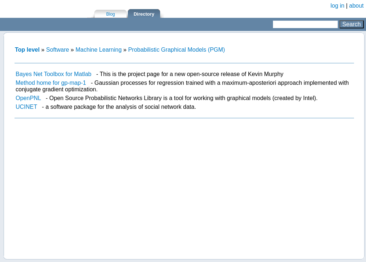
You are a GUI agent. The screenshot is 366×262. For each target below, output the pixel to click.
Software (57, 50)
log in (337, 6)
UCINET (26, 107)
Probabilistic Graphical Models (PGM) (176, 50)
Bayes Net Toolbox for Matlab (54, 74)
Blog (110, 14)
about (356, 6)
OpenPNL (28, 98)
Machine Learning (99, 50)
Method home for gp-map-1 (51, 83)
